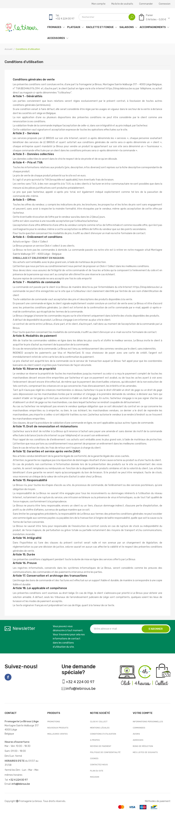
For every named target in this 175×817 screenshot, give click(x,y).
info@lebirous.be (81, 688)
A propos (95, 740)
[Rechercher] (107, 17)
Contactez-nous (99, 764)
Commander (146, 4)
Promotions (53, 721)
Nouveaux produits (57, 728)
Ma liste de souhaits (122, 4)
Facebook (8, 677)
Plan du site (96, 771)
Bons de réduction (143, 746)
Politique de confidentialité (105, 752)
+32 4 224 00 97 (80, 682)
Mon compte (98, 4)
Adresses (138, 740)
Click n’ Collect (98, 721)
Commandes (139, 728)
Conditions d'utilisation (103, 734)
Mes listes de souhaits (145, 752)
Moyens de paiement (100, 746)
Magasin (94, 777)
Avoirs (136, 734)
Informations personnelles (148, 721)
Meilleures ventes (57, 734)
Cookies (94, 758)
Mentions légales (100, 728)
